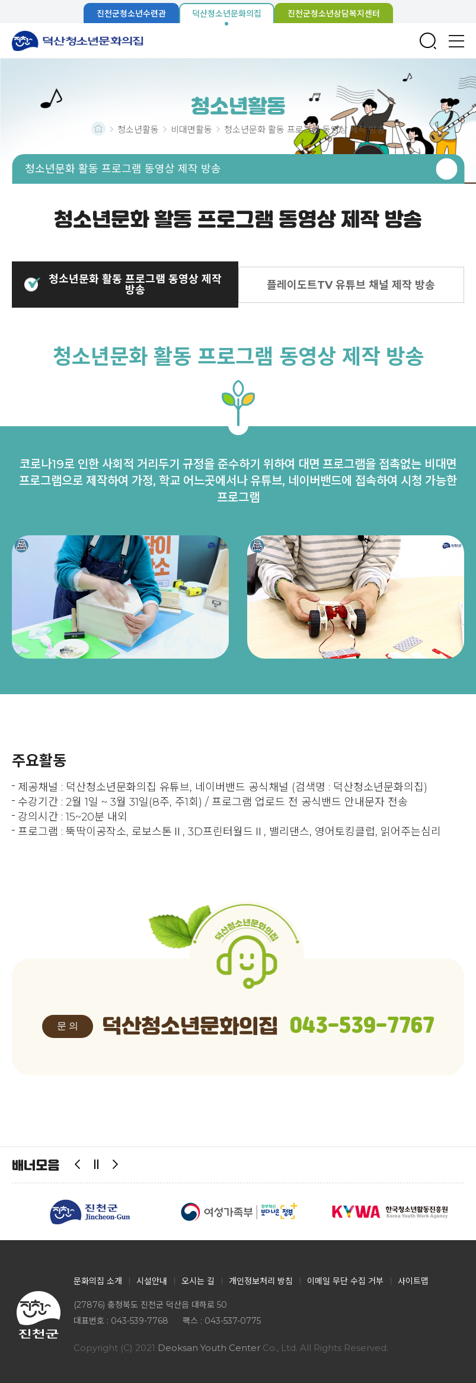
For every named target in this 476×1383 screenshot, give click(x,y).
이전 (77, 1164)
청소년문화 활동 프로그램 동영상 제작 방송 (304, 129)
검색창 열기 (428, 41)
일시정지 (96, 1164)
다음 (115, 1164)
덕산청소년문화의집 (77, 41)
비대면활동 (191, 129)
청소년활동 (138, 129)
